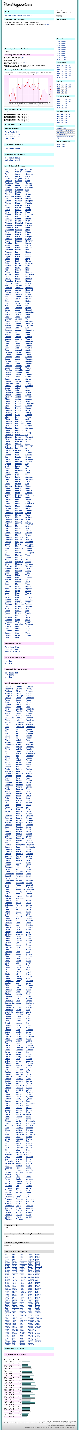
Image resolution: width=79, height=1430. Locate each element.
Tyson (27, 584)
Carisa (7, 860)
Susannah (30, 1047)
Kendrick (30, 1299)
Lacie (18, 927)
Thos (27, 555)
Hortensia (20, 727)
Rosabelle (30, 709)
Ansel (7, 259)
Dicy (7, 1092)
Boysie (8, 312)
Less (17, 455)
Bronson (8, 319)
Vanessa (29, 1174)
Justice (18, 397)
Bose (7, 305)
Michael (30, 1333)
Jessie (18, 341)
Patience (19, 1199)
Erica (21, 1324)
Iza (10, 663)
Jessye (19, 818)
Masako (19, 1117)
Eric (21, 1323)
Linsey (18, 981)
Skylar (28, 468)
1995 (70, 69)
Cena (7, 916)
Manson (18, 515)
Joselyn (19, 834)
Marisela (19, 1105)
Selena (29, 905)
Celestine (9, 905)
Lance (17, 426)
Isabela (19, 742)
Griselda (19, 709)
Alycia (7, 749)
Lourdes (19, 1014)
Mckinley (30, 1330)
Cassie (8, 368)
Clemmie (14, 1333)
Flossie (8, 1192)
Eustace (8, 604)
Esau (7, 139)
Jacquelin (31, 1277)
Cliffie (13, 1338)
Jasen (17, 303)
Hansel (18, 196)
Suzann (29, 1059)
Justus (18, 399)
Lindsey (18, 464)
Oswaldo (29, 187)
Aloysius (8, 219)
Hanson (18, 201)
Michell (37, 1255)
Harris (17, 203)
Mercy (18, 1137)
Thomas (28, 551)
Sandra (28, 352)
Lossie (18, 1003)
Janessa (19, 773)
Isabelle (19, 749)
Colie (21, 1256)
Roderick (38, 1306)
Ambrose (8, 239)
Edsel (7, 544)
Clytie (13, 1344)
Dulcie (7, 1117)
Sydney (28, 517)
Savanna (29, 887)
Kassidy (19, 892)
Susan (28, 513)
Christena (14, 1300)
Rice (27, 270)
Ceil (6, 894)
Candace (8, 849)
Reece (28, 254)
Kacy (18, 869)
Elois (7, 1134)
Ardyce (8, 800)
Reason (28, 252)
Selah (28, 903)
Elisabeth (9, 1125)
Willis (27, 620)
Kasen (18, 403)
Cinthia (8, 983)
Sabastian (29, 312)
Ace (6, 170)
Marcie (18, 1096)
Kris (17, 412)
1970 (66, 73)
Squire (28, 497)
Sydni (28, 1085)
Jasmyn (19, 787)
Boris (7, 303)
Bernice (8, 292)
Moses (18, 588)
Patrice (19, 1201)
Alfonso (8, 203)
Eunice (8, 600)
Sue (27, 1023)
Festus (8, 613)
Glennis (19, 689)
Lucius (18, 497)
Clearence (9, 432)
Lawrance (19, 437)
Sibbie (28, 929)
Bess (7, 827)
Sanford (28, 357)
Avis (6, 814)
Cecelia (8, 883)
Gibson (8, 635)
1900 (58, 73)
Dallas (7, 473)
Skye (28, 967)
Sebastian (29, 403)
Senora (29, 916)
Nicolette (38, 1276)
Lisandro (19, 470)
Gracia (18, 698)
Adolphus (9, 183)
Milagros (19, 1139)
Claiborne (14, 1317)
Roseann (29, 742)
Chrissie (8, 952)
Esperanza (9, 1163)
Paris (27, 196)
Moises (18, 582)
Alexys (7, 724)
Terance (28, 537)
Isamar (19, 753)
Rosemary (30, 756)
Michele (30, 1343)
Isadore (18, 250)
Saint (27, 317)
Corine (21, 1273)
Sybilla (28, 1074)
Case (7, 348)
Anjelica (7, 1270)
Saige (28, 800)
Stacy (27, 501)
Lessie (18, 457)
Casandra (9, 867)
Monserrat (20, 1152)
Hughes (18, 241)
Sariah (28, 869)
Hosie (17, 236)
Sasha (28, 878)
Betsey (8, 834)
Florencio (22, 1344)
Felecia (8, 1177)
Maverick (30, 1327)
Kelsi (18, 909)
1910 (58, 77)
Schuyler (29, 386)
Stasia (28, 1019)
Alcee (7, 194)
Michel (30, 1341)
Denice (8, 1072)
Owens (28, 194)
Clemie (14, 1332)
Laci (17, 925)
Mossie (19, 1157)
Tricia (28, 1166)
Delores (8, 1063)
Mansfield (19, 513)
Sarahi (28, 865)
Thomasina (30, 1134)
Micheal (30, 1340)
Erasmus (8, 577)
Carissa (8, 863)
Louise (18, 479)
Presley (28, 225)
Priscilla (29, 695)
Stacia (28, 1012)
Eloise (7, 1139)
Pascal (28, 198)
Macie (18, 1061)
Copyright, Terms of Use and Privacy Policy (65, 1427)
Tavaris (28, 535)
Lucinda (19, 1039)
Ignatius (18, 243)
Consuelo (9, 1012)
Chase (7, 408)
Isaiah (12, 137)
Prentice (28, 221)
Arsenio (8, 265)
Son (27, 484)
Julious (18, 386)
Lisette (18, 990)
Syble (28, 1076)
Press (27, 227)
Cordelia (22, 1268)
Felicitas (8, 1186)
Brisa (7, 842)
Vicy (27, 1197)
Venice (28, 1181)
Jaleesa (19, 765)
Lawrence (19, 439)
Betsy (7, 836)
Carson (8, 343)
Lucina (18, 1036)
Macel (18, 1054)
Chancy (8, 399)
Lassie (18, 936)
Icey (12, 647)
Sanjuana (30, 845)
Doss (7, 535)
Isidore (18, 265)
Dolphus (8, 526)
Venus (28, 1183)
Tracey (28, 571)
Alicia (7, 729)
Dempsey (9, 501)
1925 (62, 69)
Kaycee (19, 896)
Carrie (7, 1317)
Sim (27, 450)
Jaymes (18, 319)
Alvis (7, 232)
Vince (27, 595)
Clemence (9, 435)
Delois (7, 1061)
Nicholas (19, 602)
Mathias (18, 551)
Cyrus (7, 468)
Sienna (29, 941)
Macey (18, 1056)
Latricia (19, 941)
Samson (28, 343)
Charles (8, 401)
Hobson (18, 225)
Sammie (28, 337)
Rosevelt (29, 290)
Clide (13, 1337)
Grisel (18, 707)
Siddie (28, 934)
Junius (18, 395)
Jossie (18, 849)
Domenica (23, 1312)
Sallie (28, 807)
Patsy (27, 205)
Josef (17, 363)
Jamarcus (19, 288)
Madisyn (19, 1072)
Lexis (18, 969)
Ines (17, 733)
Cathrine (7, 1327)
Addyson (8, 695)
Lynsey (19, 1052)
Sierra (28, 943)
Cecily (7, 892)
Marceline (20, 1085)
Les (16, 448)
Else (7, 1146)
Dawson (8, 486)
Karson (18, 401)
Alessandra (9, 718)
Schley (28, 383)
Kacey (18, 863)
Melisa (18, 1123)
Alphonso (9, 227)
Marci (18, 1092)
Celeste (8, 900)
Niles (17, 615)
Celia (7, 907)
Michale (30, 1338)
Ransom (28, 248)
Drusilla (8, 1112)
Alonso (8, 214)
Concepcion (10, 1003)
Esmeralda (9, 1161)
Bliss (7, 301)
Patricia (28, 203)
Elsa (7, 1143)
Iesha (11, 673)
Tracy (27, 573)
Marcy (18, 1099)
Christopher (15, 1308)
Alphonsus (9, 230)
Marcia (18, 1094)
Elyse (7, 1150)
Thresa (29, 1137)
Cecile (7, 887)
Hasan (18, 207)
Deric (21, 1303)
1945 (62, 77)
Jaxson (18, 314)
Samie (28, 332)
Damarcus (9, 475)
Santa (28, 851)
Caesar (8, 337)
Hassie (19, 715)
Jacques (18, 285)
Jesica (18, 802)
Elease (8, 1121)
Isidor (17, 263)
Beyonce (8, 838)
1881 (22, 57)
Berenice (8, 818)
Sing (27, 464)
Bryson (8, 328)
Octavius (19, 624)
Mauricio (18, 559)
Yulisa (28, 1215)
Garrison (8, 631)
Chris (7, 417)
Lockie (30, 1306)
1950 (66, 65)
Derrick (22, 1306)
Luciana (19, 1027)
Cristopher (23, 1292)
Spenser (29, 493)
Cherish (14, 1283)
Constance (9, 1007)
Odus (17, 628)
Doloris (8, 1099)
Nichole (37, 1273)
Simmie (28, 455)
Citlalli (7, 987)
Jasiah (18, 305)
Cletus (7, 439)
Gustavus (19, 190)
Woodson (29, 624)
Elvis (7, 564)
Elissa (7, 1130)
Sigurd (28, 439)
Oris (17, 631)
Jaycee (19, 793)
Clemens (8, 437)
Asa (6, 137)
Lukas (17, 504)
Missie (18, 1146)
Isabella (19, 747)
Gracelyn (19, 695)
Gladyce (8, 1219)
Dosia (7, 1108)
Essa (7, 649)
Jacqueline (31, 1279)
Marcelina (20, 1083)
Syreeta (29, 1099)
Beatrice (8, 288)
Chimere (14, 1291)
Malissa (19, 1076)
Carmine (7, 1314)
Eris (6, 1159)
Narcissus (20, 1170)
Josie (18, 842)
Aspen (7, 807)
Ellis (6, 553)
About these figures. (10, 1357)
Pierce (28, 210)
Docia (7, 1094)
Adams (8, 178)
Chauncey (9, 410)
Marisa (18, 1103)
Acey (7, 132)
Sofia (28, 978)
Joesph (18, 352)
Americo (7, 1264)
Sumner (28, 510)
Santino (28, 363)
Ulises (28, 586)
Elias (7, 548)
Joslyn (18, 847)
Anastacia (9, 771)
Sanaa (28, 827)
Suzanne (29, 1063)
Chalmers (9, 392)
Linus (17, 466)
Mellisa (19, 1130)
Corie (21, 1271)
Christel (14, 1297)
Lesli (18, 958)
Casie (7, 871)
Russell (28, 310)
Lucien (18, 488)
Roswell (28, 297)
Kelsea (19, 905)
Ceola (7, 918)
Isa (11, 649)
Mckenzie (31, 1329)
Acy (6, 176)
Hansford (19, 198)
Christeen (14, 1296)
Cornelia (22, 1276)
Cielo (7, 963)
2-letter (59, 146)
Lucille (18, 490)
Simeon (28, 452)
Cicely (7, 961)
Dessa (7, 1085)
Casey (7, 350)
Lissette (19, 994)
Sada (28, 789)
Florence (8, 617)
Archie (7, 1274)
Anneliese (9, 785)
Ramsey (28, 243)
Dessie (8, 515)
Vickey (37, 1330)
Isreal (17, 276)
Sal (26, 319)
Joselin (19, 831)
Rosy (28, 778)
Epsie (7, 1157)
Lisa (17, 468)
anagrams (29, 15)
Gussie (18, 187)
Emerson (8, 566)
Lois (17, 475)
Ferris (7, 611)
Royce (28, 299)
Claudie (14, 1326)
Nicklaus (18, 606)
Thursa (29, 1139)
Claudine (14, 1327)
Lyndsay (19, 1047)
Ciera (7, 965)
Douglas (8, 537)
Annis (7, 789)
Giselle (8, 1212)
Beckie (7, 1277)
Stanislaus (29, 504)
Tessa (28, 1114)
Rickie (37, 1302)
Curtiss (8, 461)
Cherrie (14, 1286)
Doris (7, 528)
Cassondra (9, 880)
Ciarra (7, 958)
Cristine (22, 1289)
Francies (8, 1199)
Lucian (18, 484)
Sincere (28, 461)
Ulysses (28, 588)
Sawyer (28, 381)
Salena (29, 802)
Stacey (28, 499)
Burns (7, 334)
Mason (18, 546)
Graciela (30, 1268)
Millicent (19, 1143)
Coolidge (22, 1265)
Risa (28, 704)
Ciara (7, 956)
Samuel (28, 348)
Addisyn (8, 693)
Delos (7, 493)
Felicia (7, 1181)
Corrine (22, 1283)
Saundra (29, 880)
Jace (17, 283)
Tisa (27, 1141)
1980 (66, 77)
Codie (21, 1255)
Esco (7, 584)
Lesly (18, 963)
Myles (17, 591)
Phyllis (18, 1217)
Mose (17, 586)
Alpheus (8, 221)
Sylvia (28, 1094)
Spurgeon (29, 495)
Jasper (18, 312)
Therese (29, 1128)
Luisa (18, 1045)
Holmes (18, 230)
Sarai (28, 867)
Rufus (27, 303)
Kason (18, 408)
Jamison (18, 294)
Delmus (8, 490)
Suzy (28, 1070)
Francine (30, 1256)
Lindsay (18, 461)
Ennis (7, 571)
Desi (7, 510)
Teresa (28, 1105)
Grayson (18, 178)
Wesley (28, 613)
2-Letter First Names (61, 41)
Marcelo (18, 526)
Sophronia (30, 1003)
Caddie (7, 1292)
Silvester (29, 446)
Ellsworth (9, 557)
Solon (27, 481)
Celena (8, 896)
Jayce (17, 317)
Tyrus (27, 582)
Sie (26, 435)
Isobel (18, 760)
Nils (16, 617)
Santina (29, 856)
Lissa (18, 992)
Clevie (13, 1335)
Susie (27, 515)
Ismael (18, 270)
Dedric (21, 1296)
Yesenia (29, 1208)
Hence (18, 219)
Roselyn (29, 751)
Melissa (18, 564)
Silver (27, 444)
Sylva (28, 1090)
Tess (28, 1112)
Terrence (29, 544)
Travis (27, 575)
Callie (6, 1297)
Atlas (7, 276)
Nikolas (18, 613)
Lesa (18, 949)
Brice (7, 317)
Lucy (17, 499)
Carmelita (8, 1312)
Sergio (28, 417)
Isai (11, 134)
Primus (28, 232)
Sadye (28, 796)
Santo (27, 366)
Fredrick (30, 1265)
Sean (27, 401)
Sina (28, 958)
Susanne (29, 1050)
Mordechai (38, 1267)
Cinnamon (9, 981)
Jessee (18, 337)
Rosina (29, 769)
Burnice (8, 332)
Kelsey (18, 410)
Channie (14, 1262)
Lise (17, 987)
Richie (37, 1299)
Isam (17, 259)
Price (27, 230)
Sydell (28, 1079)
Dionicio (8, 522)
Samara (29, 818)
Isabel (18, 740)
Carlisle (8, 339)
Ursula (28, 1168)
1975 (66, 75)
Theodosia (30, 1123)
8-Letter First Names (61, 53)
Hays (17, 216)
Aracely (8, 796)
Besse (7, 829)
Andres (8, 254)
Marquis (18, 539)
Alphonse (9, 225)
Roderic (37, 1305)
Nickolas (18, 608)
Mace (17, 506)
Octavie (37, 1280)
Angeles (8, 776)
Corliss (8, 1014)
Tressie (29, 1163)
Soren (27, 488)
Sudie (28, 1021)
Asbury (8, 274)
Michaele (30, 1337)
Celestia (8, 903)
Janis (18, 778)
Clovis (7, 441)
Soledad (29, 981)
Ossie (18, 137)
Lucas (17, 481)
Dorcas (8, 1101)
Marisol (19, 1108)
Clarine (14, 1323)
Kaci (17, 865)
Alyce (7, 747)
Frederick (31, 1261)
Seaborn (29, 397)
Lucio (17, 493)
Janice (18, 297)
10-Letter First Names (62, 57)
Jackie (30, 1276)
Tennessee (30, 1103)
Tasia (28, 1101)
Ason (7, 805)
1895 (58, 71)
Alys (6, 751)
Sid (26, 430)
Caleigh (7, 1296)
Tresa (28, 1159)
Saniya (29, 840)
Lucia (18, 1025)
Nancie (19, 1166)
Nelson (18, 600)
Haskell (18, 210)
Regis (27, 259)
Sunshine (30, 1036)
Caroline (7, 1315)
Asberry (8, 272)
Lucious (18, 495)
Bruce (7, 321)
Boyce (7, 310)
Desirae (8, 1081)
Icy (6, 663)
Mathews (19, 548)
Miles (17, 575)
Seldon (28, 408)
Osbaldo (29, 170)
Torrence (29, 566)
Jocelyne (19, 822)
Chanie (14, 1261)
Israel (17, 274)
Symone (29, 1096)
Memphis (19, 566)
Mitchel (37, 1264)
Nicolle (37, 1277)
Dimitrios (8, 519)
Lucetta (19, 1023)
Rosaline (29, 722)
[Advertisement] (60, 4)
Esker (7, 588)
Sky (27, 965)
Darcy (7, 477)
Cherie (14, 1279)
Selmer (28, 410)
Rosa (27, 276)
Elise (7, 1128)
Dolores (8, 524)
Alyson (8, 760)
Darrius (8, 481)
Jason (17, 310)
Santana (29, 359)
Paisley (19, 1192)
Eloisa (7, 1137)
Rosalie (29, 715)
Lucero (19, 1021)
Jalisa (18, 767)
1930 (62, 71)
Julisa (18, 856)
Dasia (7, 1050)
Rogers (28, 272)
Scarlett (29, 896)
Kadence (19, 871)
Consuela (9, 1010)
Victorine (38, 1333)
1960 (66, 69)
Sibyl (28, 932)
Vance (28, 591)
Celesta (8, 898)
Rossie (28, 294)
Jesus (17, 346)
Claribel (14, 1320)
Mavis (18, 1121)
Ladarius (19, 421)
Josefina (19, 827)
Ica (6, 673)
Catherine (8, 1324)
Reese (28, 256)
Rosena (29, 758)
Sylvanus (29, 524)
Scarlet (29, 894)
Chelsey (8, 936)
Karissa (19, 880)
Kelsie (18, 912)
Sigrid (28, 949)
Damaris (8, 1041)
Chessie (8, 947)
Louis (17, 477)
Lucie (18, 1030)
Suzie (28, 1068)
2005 (70, 73)
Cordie (21, 1270)
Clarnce (8, 426)
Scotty (28, 395)
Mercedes (20, 1134)
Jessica (18, 339)
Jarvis (17, 299)
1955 (66, 67)
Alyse (7, 756)
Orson (17, 635)
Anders (8, 248)
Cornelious (9, 450)
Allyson (8, 740)
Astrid (7, 811)
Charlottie (14, 1270)
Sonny (28, 486)
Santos (28, 368)
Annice (8, 787)
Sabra (28, 785)
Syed (27, 519)
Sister (28, 963)
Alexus (8, 722)
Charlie (14, 1265)
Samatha (29, 820)
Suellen (29, 1025)
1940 (62, 75)
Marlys (18, 1112)
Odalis (18, 1179)
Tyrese (28, 579)
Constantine (23, 1264)
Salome (29, 814)
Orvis (17, 637)
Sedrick (28, 406)
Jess (17, 332)
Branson (8, 314)
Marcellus (19, 524)
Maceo (18, 508)
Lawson (18, 441)
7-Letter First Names (61, 51)
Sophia (29, 998)
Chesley (8, 415)
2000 (70, 71)
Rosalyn (29, 724)
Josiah (18, 375)
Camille (7, 1299)
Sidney (28, 432)
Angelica (7, 1267)
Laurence (19, 432)
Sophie (29, 1001)
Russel (28, 308)
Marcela (19, 1081)
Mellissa (19, 1132)
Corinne (22, 1274)
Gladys (18, 172)
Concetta (8, 1005)
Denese (8, 1070)
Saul (27, 372)
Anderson (9, 250)
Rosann (29, 729)
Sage (27, 314)
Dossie (8, 1110)
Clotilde (14, 1341)
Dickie (21, 1309)
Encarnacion (23, 1320)
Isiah (12, 139)
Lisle (17, 473)
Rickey (37, 1300)
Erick (21, 1327)
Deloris (8, 1065)
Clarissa (8, 996)
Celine (7, 914)
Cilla (7, 972)
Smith (27, 473)
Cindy (7, 978)
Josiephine (20, 845)
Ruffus (28, 301)
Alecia (7, 713)
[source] (47, 24)
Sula (28, 1027)
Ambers (8, 236)
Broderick (8, 1289)
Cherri (13, 1285)
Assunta (8, 809)
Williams (28, 617)
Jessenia (19, 807)
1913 (22, 59)
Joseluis (18, 366)
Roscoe (28, 283)
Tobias (28, 559)
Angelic (7, 1265)
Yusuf (27, 633)
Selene (29, 907)
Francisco (9, 626)
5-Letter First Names (61, 47)
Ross (27, 292)
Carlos (7, 341)
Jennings (19, 325)
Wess (27, 615)
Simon (28, 457)
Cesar (7, 388)
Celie (7, 909)
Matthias (18, 555)
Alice (7, 205)
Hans (17, 194)
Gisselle (8, 1215)
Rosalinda (30, 720)
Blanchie (7, 1286)
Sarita (28, 874)
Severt (28, 424)
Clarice (8, 992)
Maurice (18, 557)
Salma (28, 811)
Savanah (29, 885)
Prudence (30, 698)
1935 (62, 73)
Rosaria (29, 736)
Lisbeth (19, 985)
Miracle (37, 1262)
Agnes (7, 187)
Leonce (18, 444)
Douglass (9, 539)
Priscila (29, 693)
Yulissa (29, 1217)
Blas (7, 299)
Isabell (18, 744)
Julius (17, 388)
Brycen (8, 325)
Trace (27, 568)
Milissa (19, 1141)
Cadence (8, 847)
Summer (29, 1030)
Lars (17, 428)
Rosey (28, 762)
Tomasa (29, 1143)
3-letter (63, 144)
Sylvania (29, 1092)
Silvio (27, 448)
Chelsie (8, 941)
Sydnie (29, 1088)
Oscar (27, 176)
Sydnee (29, 1081)
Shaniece (30, 927)
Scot (27, 388)
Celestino (9, 383)
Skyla (28, 969)
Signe (28, 947)
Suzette (29, 1065)
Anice (7, 778)
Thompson (29, 553)
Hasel (18, 713)
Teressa (29, 1110)
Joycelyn (19, 854)
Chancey (8, 397)
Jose (17, 361)
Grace (17, 174)
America (7, 1262)
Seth (27, 419)
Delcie (7, 1056)
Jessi (18, 809)
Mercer (18, 568)
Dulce (7, 1114)
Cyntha (8, 1025)
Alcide (7, 1256)
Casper (8, 361)
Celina (7, 912)
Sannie (29, 849)
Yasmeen (30, 1201)
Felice (7, 1179)
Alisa (7, 731)
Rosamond (30, 727)
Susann (29, 1043)
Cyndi (7, 1023)
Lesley (18, 450)
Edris (7, 1119)
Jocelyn (19, 820)
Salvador (29, 323)
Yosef (27, 628)
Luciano (18, 486)
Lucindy (19, 1041)
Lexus (18, 972)
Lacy (17, 419)
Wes (27, 611)
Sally (28, 809)
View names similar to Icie (12, 15)
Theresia (29, 1130)
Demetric (22, 1300)
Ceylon (8, 390)
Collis (7, 446)
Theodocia (30, 1121)
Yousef (28, 631)
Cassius (8, 370)
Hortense (19, 724)
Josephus (19, 372)
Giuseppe (19, 170)
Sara (28, 860)
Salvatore (29, 325)
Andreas (8, 252)
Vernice (29, 1186)
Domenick (23, 1314)
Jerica (30, 1285)
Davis (7, 484)
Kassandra (20, 889)
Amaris (8, 767)
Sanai (28, 829)
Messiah (18, 571)
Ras (27, 250)
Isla (17, 758)
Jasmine (18, 308)
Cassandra (9, 874)
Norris (17, 620)
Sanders (29, 350)
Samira (29, 822)
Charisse (8, 923)
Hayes (18, 214)
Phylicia (19, 1210)
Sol (26, 475)
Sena (28, 914)
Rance (28, 245)
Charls (7, 403)
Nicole (37, 1274)
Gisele (7, 1210)
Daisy (7, 470)
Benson (8, 290)
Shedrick (38, 1314)
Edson (7, 546)
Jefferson (19, 323)
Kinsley (19, 916)
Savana (29, 883)
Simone (29, 956)
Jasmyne (19, 789)
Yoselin (29, 1212)
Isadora (19, 751)
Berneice (8, 820)
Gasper (8, 633)
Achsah (8, 687)
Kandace (19, 874)
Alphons (8, 223)
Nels (17, 597)
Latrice (18, 938)
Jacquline (31, 1280)
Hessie (19, 718)
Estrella (8, 1172)
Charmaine (15, 1273)
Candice (8, 851)
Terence (28, 539)
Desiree (8, 1083)
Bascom (8, 283)
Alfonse (8, 201)
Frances (8, 620)
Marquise (19, 542)
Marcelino (19, 519)
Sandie (29, 834)
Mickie (37, 1259)
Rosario (28, 279)
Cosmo (8, 455)
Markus (18, 535)
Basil (7, 285)
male (20, 15)
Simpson (29, 459)
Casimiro (8, 357)
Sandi (28, 831)
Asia (7, 647)
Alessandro (9, 196)
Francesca (9, 1197)
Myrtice (19, 1159)
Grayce (19, 702)
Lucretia (30, 1314)
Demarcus (9, 495)
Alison (7, 733)
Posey (28, 219)
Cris (6, 457)
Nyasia (19, 1174)
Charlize (14, 1268)
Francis (8, 624)
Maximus (19, 562)
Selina (28, 909)
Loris (18, 1001)
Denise (8, 1074)
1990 (70, 67)
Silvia (28, 952)
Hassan (18, 212)
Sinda (28, 961)
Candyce (8, 856)
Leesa (18, 945)
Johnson (18, 354)
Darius (7, 479)
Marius (18, 533)
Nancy (18, 593)
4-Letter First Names (61, 45)
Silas (27, 441)
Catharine (8, 1323)
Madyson (19, 1074)
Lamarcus (19, 424)
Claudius (8, 428)
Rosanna (29, 731)
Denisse (8, 1076)
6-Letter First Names (61, 49)
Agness (8, 704)
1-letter (59, 144)
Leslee (18, 954)
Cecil (7, 377)
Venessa (29, 1179)
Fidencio (22, 1343)
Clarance (8, 421)
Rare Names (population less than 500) (65, 137)
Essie (12, 132)
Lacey (17, 417)
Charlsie (8, 927)
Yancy (27, 626)
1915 (62, 65)
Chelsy (8, 943)
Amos (7, 241)
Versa (28, 1188)
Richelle (37, 1297)
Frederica (31, 1259)
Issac (17, 279)
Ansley (8, 791)
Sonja (28, 992)
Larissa (19, 932)
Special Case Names (62, 134)
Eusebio (8, 602)
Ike (6, 158)
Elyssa (7, 1152)
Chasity (8, 932)
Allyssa (8, 742)
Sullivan (28, 508)
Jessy (17, 343)
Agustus (8, 190)
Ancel (7, 245)
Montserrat (20, 1154)
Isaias (17, 256)
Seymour (29, 428)
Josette (19, 840)
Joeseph (18, 350)
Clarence (8, 424)
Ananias (8, 243)
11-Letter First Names (62, 59)
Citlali (7, 985)
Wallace (28, 604)
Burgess (8, 330)
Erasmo (8, 575)
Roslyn (29, 773)
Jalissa (19, 769)
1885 (58, 67)
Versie (28, 1190)
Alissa (7, 736)
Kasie (18, 887)
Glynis (18, 691)
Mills (17, 577)
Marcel (18, 517)
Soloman (29, 477)
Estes (7, 597)
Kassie (18, 894)
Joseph (18, 368)
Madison (18, 510)
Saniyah (29, 842)
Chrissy (8, 954)
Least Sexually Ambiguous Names (65, 132)
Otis (27, 190)
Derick (21, 1305)
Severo (28, 421)
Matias (18, 553)
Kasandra (20, 883)
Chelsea (8, 934)
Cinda (7, 974)
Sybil (28, 1072)
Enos (7, 573)
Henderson (20, 221)
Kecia (18, 900)
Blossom (8, 840)
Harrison (18, 205)
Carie (6, 1308)
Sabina (29, 780)
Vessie (28, 1192)
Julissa (19, 858)
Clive (13, 1340)
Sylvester (29, 526)
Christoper (15, 1306)
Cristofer (22, 1291)
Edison (8, 542)
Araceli (8, 793)
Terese (28, 1108)
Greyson (18, 181)
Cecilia (8, 889)
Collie (21, 1258)
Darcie (7, 1045)
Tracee (29, 1146)
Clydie (13, 1343)
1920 (62, 67)
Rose (27, 285)
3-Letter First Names (61, 43)
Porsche (19, 1219)
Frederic (30, 1258)
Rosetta (29, 760)
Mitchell (37, 1265)
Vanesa (29, 1172)
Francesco (9, 622)
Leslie (17, 452)
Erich (21, 1326)
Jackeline (31, 1274)
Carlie (6, 1309)
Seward (28, 426)
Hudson (18, 239)
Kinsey (18, 914)
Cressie (8, 1016)
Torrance (29, 564)
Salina (28, 805)
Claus (7, 430)
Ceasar (8, 375)
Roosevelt (29, 274)
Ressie (29, 702)
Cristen (22, 1288)
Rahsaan (29, 241)
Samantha (29, 330)
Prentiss (28, 223)
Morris (18, 584)
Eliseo (7, 551)
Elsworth (8, 562)
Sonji (28, 994)
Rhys (27, 265)
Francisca (9, 1203)
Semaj (28, 412)
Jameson (19, 292)
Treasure (29, 1157)
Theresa (29, 1125)
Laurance (19, 430)
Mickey (37, 1258)
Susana (29, 1041)
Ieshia (11, 675)
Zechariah (38, 1341)
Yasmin (29, 1203)
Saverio (28, 375)
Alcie (7, 709)
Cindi (7, 976)
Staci (28, 1010)
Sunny (28, 1034)
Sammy (28, 339)
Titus (27, 557)
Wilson (28, 622)
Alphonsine (9, 744)
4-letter (63, 146)
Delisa (7, 1059)
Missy (18, 1150)
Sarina (28, 871)
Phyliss (19, 1215)
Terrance (29, 542)
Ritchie (37, 1303)
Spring (28, 1005)
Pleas (27, 212)
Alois (7, 212)
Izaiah (17, 148)
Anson (7, 261)
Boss (7, 308)
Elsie (7, 559)
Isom (17, 272)
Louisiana (20, 1012)
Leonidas (19, 446)
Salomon (29, 321)
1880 (58, 65)
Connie (22, 1262)
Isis (17, 756)
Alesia (7, 715)
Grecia (18, 704)
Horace (18, 232)
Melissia (19, 1128)
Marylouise (20, 1114)
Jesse (17, 334)
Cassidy (8, 366)
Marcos (18, 528)
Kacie (18, 867)
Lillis (17, 974)
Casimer (8, 352)
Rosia (28, 765)
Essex (7, 593)
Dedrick (22, 1297)
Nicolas (18, 611)
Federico (22, 1332)
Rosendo (29, 288)
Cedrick (8, 381)
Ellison (7, 555)
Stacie (28, 1014)
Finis (7, 615)
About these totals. (9, 112)
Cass (7, 363)
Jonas (17, 357)
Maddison (20, 1065)
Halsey (18, 192)
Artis (7, 268)
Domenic (22, 1311)
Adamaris (9, 689)
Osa (17, 647)
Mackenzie (31, 1317)
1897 (25, 62)
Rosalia (29, 713)
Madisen (19, 1068)
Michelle (37, 1256)
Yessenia (29, 1210)
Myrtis (18, 1161)
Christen (14, 1299)
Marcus (18, 530)
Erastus (8, 579)
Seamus (28, 399)
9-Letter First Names (61, 55)
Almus (7, 210)
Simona (29, 954)
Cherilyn (14, 1280)
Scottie (28, 392)
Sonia (28, 990)
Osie (18, 134)
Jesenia (19, 800)
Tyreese (28, 577)
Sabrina (29, 787)
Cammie (7, 1300)
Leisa (18, 947)
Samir (27, 334)
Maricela (19, 1101)
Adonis (8, 185)
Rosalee (29, 711)
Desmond (9, 513)
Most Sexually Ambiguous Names (65, 130)
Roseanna (30, 744)
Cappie (7, 1305)
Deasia (8, 1054)
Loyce (18, 1019)
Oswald (28, 185)
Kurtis (17, 415)
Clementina (15, 1329)
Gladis (7, 1217)
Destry (7, 517)
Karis (18, 878)
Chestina (14, 1289)
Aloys (7, 216)
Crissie (8, 1019)
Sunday (29, 1032)
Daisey (8, 1030)
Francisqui (9, 1206)
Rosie (28, 767)
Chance (8, 395)
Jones (17, 359)
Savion (28, 377)
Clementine (15, 1330)
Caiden (7, 1294)
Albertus (8, 192)
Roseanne (30, 747)
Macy (18, 1063)
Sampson (29, 341)
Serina (28, 923)
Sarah (27, 370)
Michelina (31, 1344)
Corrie (21, 1282)
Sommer (29, 985)
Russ (27, 305)
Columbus (9, 448)
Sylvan (28, 522)
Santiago (29, 361)
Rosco (28, 281)
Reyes (28, 261)
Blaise (7, 297)
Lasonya (19, 934)
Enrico (21, 1321)
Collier (21, 1259)
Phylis (18, 1212)
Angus (7, 256)
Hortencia (20, 722)
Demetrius (9, 499)
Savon (28, 379)
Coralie (22, 1267)
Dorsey (8, 533)
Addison (8, 181)
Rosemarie (30, 753)
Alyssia (8, 765)
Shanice (29, 925)
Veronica (38, 1326)
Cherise (8, 945)
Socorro (29, 976)
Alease (8, 711)
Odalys (19, 1181)
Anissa (8, 780)
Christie (14, 1303)
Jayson (18, 321)
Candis (8, 854)
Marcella (19, 1088)
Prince (28, 234)
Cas (6, 346)
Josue (17, 377)
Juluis (17, 390)
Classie (8, 998)
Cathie (7, 1326)
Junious (18, 392)
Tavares (28, 533)
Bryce (7, 323)
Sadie (28, 793)
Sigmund (29, 437)
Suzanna (29, 1061)
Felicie (7, 1183)
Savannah (30, 889)
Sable (28, 782)
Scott (27, 390)
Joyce (17, 379)
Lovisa (18, 1016)
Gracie (18, 700)
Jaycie (18, 796)
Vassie (28, 1177)
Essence (8, 1168)
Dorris (7, 530)
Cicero (7, 419)
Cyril (7, 466)
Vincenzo (29, 600)
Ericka (21, 1329)
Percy (27, 207)
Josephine (19, 370)
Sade (28, 791)
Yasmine (29, 1206)
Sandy (28, 354)
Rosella (29, 749)
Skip (27, 466)
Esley (7, 591)
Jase (17, 301)
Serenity (29, 920)
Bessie (8, 294)
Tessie (28, 1117)
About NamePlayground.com (53, 1421)
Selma (28, 912)
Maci (18, 1059)
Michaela (30, 1335)
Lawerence (20, 435)
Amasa (8, 234)
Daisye (8, 1036)
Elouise (8, 1141)
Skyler (28, 470)
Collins (8, 444)
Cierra (7, 967)
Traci (28, 1150)
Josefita (19, 829)
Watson (28, 606)
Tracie (28, 1152)
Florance (8, 1188)
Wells (27, 608)
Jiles (17, 348)
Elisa (7, 1123)
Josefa (18, 825)
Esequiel (8, 586)
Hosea (18, 234)
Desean (8, 508)
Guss (17, 185)
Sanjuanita (30, 847)
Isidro (17, 268)
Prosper (28, 236)
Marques (19, 537)
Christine (14, 1305)
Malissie (19, 1079)
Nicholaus (19, 604)
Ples (27, 216)
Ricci (27, 268)
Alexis (7, 198)
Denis (7, 504)
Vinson (28, 602)
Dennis (8, 506)
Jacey (18, 762)
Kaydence (20, 898)
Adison (8, 698)
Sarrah (28, 876)
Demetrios (9, 497)
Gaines (8, 628)
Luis (17, 501)
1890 (58, 69)
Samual (28, 346)
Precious (29, 687)
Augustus (9, 281)
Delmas (8, 488)
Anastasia (9, 773)
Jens (17, 328)
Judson (18, 381)
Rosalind (29, 718)
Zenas (28, 635)
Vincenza (30, 1199)
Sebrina (29, 900)
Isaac (17, 245)
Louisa (18, 1007)
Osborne (29, 174)
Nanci (18, 1163)
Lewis (17, 459)
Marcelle (19, 1090)
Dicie (7, 1090)
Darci (7, 1043)
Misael (18, 579)
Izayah (17, 160)
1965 (66, 71)
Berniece (8, 825)
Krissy (18, 920)
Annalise (8, 782)
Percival (37, 1285)
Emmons (8, 568)
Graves (18, 176)
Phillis (18, 1208)
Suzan (28, 1056)
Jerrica (30, 1286)
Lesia (18, 952)
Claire (13, 1318)
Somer (28, 983)
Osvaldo (28, 183)
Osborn (28, 172)
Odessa (19, 1183)
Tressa (28, 1161)
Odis (17, 626)
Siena (28, 938)
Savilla (28, 892)
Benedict (7, 1279)
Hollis (17, 227)
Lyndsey (19, 1050)
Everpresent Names (61, 128)
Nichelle (37, 1271)
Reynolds (29, 263)
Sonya (28, 996)
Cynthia (8, 464)
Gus (17, 183)
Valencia (29, 1170)
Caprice (8, 858)
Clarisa (8, 994)
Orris (17, 633)
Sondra (29, 987)
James (18, 290)
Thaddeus (29, 546)
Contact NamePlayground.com (68, 1421)
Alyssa (7, 762)
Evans (7, 606)
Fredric (30, 1264)
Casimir (8, 354)
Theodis (28, 548)
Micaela (30, 1332)
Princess (29, 691)
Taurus (28, 530)
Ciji (6, 969)
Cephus (8, 386)
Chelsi (7, 938)
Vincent (28, 597)
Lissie (18, 996)
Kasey (18, 406)
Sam (27, 328)
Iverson (18, 281)
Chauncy (8, 412)
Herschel (19, 223)
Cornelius (9, 452)
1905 (58, 75)
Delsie (7, 1068)
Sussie (28, 1054)
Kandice (19, 876)
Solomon (29, 479)
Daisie (7, 1032)
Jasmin (19, 782)
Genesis (8, 1208)
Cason (7, 359)
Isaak (17, 248)
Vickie (37, 1332)
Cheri (13, 1277)
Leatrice (19, 943)
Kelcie (18, 903)
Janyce (19, 780)
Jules (17, 383)
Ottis (27, 192)
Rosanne (29, 733)
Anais (7, 769)
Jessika (19, 816)
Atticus (8, 279)
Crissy (7, 1021)
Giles (7, 637)
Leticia (18, 967)
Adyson (8, 700)
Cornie (21, 1280)
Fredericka (31, 1262)
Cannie (7, 1303)
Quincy (28, 239)
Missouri (19, 1148)
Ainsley (8, 707)
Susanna (29, 1045)
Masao (18, 544)
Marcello (18, 522)
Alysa (7, 753)
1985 (70, 65)
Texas (28, 1119)
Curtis (7, 459)
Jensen (18, 330)
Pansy (18, 1195)
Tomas (28, 562)
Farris (7, 608)
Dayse (7, 1052)
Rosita (28, 771)
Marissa (19, 1110)
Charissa (8, 920)
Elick (21, 1318)
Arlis (7, 263)
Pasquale (29, 201)
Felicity (22, 1341)
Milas (17, 573)
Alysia (7, 758)
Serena (29, 918)
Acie (7, 134)
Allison (7, 207)
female (24, 15)
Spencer (29, 490)
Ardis (7, 798)
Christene (14, 1302)
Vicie (28, 1195)
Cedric (7, 379)
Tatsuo (28, 528)
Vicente (28, 593)
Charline (14, 1267)
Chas (7, 406)
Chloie (13, 1292)
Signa (28, 945)
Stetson (28, 506)
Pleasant (29, 214)
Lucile (18, 1032)
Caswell (8, 372)
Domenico (23, 1315)
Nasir (17, 595)
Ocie (18, 132)
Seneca (28, 415)
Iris (17, 736)
